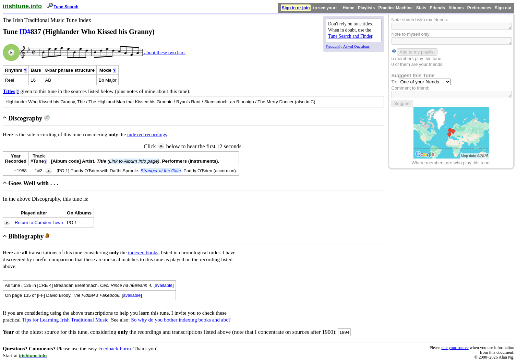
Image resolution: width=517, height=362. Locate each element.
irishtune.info (22, 6)
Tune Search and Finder (350, 36)
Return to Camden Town (39, 222)
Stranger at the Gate (161, 170)
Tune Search (66, 6)
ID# (25, 31)
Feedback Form (114, 348)
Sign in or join (296, 7)
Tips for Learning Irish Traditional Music (65, 320)
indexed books (143, 252)
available (164, 285)
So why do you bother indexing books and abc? (180, 320)
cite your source (454, 347)
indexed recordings (147, 134)
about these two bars (164, 52)
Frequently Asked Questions (348, 46)
